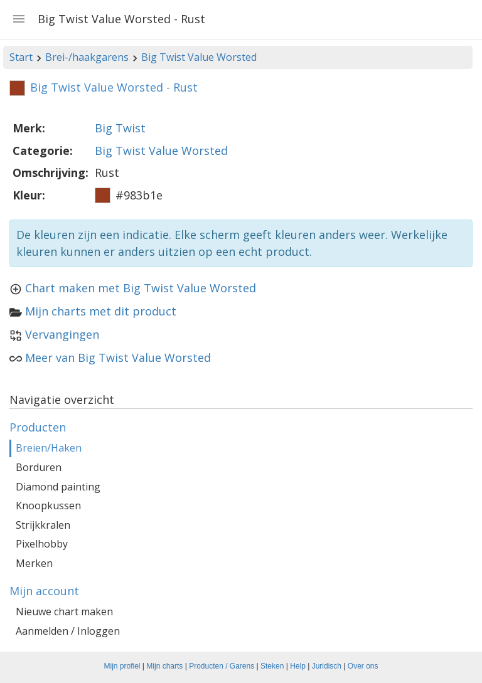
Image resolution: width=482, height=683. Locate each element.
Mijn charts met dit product (100, 311)
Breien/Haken (49, 448)
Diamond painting (58, 487)
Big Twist (120, 127)
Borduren (39, 467)
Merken (34, 563)
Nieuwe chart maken (64, 611)
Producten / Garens (221, 666)
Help (298, 666)
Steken (272, 666)
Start (21, 57)
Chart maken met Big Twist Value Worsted (140, 287)
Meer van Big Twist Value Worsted (118, 357)
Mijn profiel (122, 666)
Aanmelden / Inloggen (68, 631)
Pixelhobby (42, 544)
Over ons (363, 666)
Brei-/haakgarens (87, 57)
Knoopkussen (48, 505)
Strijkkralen (43, 525)
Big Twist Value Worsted (199, 57)
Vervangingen (62, 334)
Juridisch (326, 666)
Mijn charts (164, 666)
